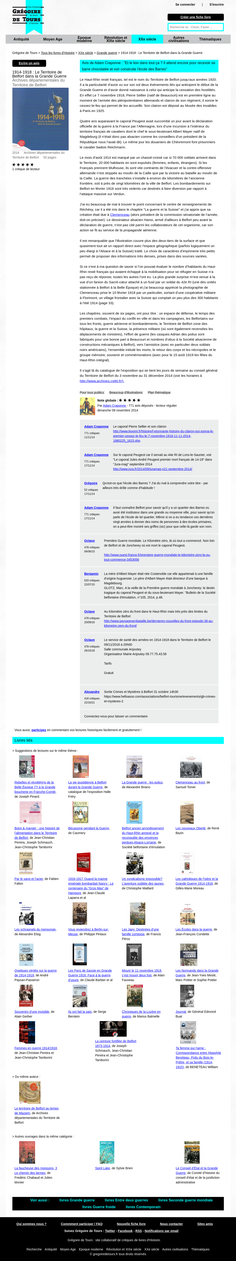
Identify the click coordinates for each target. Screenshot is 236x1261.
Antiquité (21, 39)
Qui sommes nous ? (31, 1224)
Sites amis (205, 1224)
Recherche (34, 1249)
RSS (138, 1231)
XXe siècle (147, 39)
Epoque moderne (84, 39)
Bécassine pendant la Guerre (88, 828)
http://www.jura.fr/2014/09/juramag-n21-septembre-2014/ (152, 469)
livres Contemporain (143, 1207)
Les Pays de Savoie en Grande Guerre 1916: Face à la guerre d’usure (90, 975)
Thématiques (210, 39)
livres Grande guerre (77, 1200)
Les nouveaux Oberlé (191, 828)
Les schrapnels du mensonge (35, 929)
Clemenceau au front (190, 782)
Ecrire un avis (29, 63)
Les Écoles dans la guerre (194, 929)
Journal (181, 1011)
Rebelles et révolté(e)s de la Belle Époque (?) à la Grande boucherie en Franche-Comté (35, 787)
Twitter (110, 1231)
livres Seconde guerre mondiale (185, 1200)
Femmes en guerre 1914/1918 (36, 1048)
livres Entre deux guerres (127, 1200)
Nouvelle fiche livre (131, 1224)
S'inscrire (216, 4)
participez (38, 730)
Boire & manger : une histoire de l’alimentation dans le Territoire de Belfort (37, 832)
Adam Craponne (96, 426)
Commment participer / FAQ (82, 1224)
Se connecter (185, 4)
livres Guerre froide (99, 1207)
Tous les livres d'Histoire (58, 53)
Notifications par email (161, 1231)
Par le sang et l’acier (29, 879)
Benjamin (91, 574)
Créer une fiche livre (195, 17)
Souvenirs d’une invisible (32, 1011)
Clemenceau (120, 214)
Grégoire (90, 483)
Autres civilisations (179, 39)
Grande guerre (107, 53)
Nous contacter (171, 1224)
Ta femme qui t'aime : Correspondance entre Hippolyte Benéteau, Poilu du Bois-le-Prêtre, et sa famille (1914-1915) (198, 1057)
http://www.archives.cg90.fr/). (102, 381)
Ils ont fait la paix (80, 1011)
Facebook (125, 1231)
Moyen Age (52, 39)
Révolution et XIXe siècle (115, 39)
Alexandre (92, 692)
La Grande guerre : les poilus (142, 782)
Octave (89, 540)
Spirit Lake (102, 1168)
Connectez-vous (95, 716)
